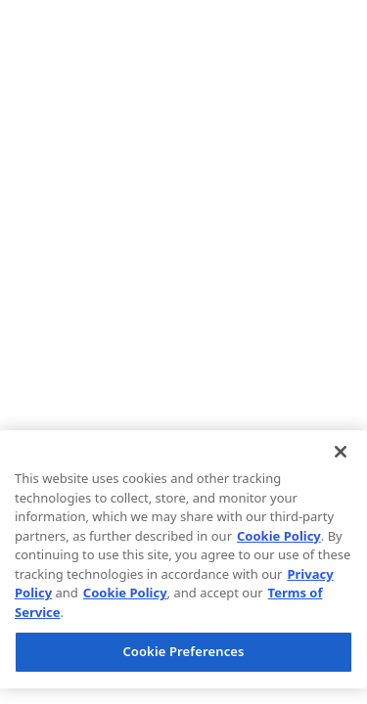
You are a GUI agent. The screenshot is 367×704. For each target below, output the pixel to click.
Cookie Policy (279, 536)
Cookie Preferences (183, 651)
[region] (183, 559)
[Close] (340, 451)
